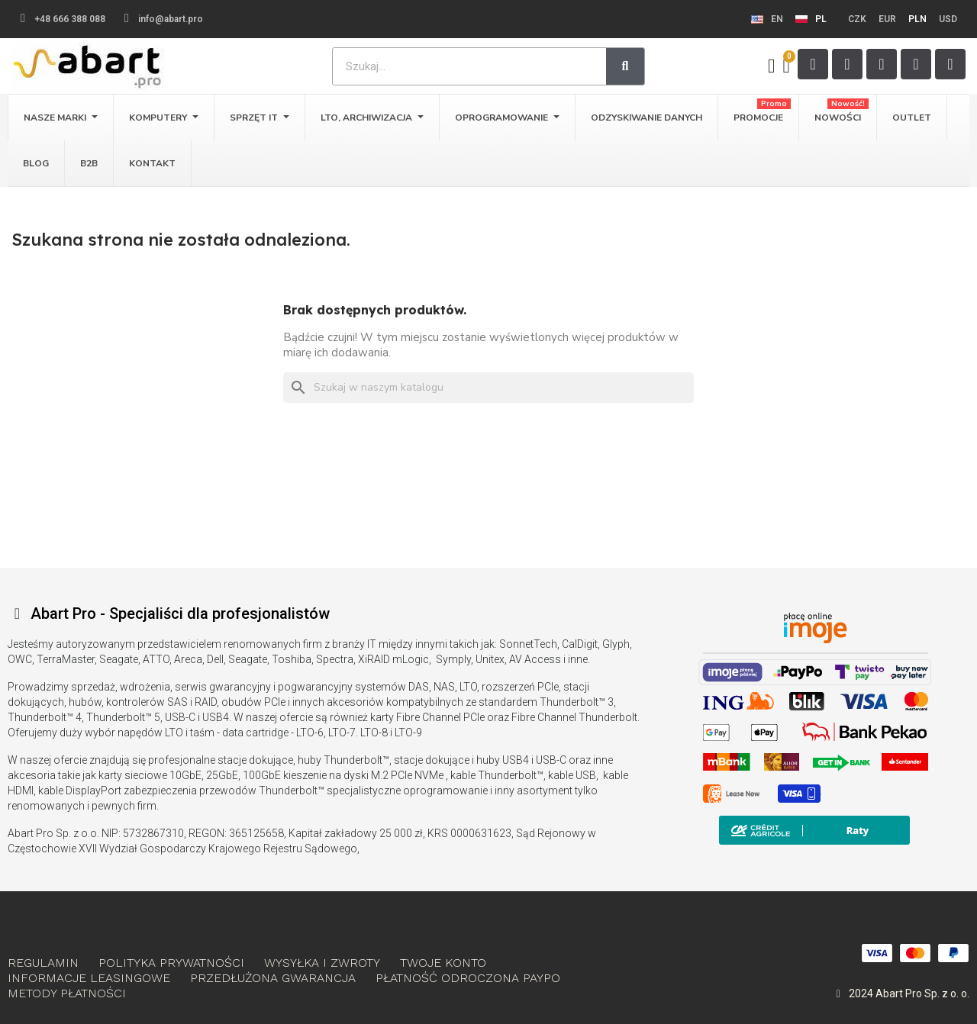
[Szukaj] (488, 387)
